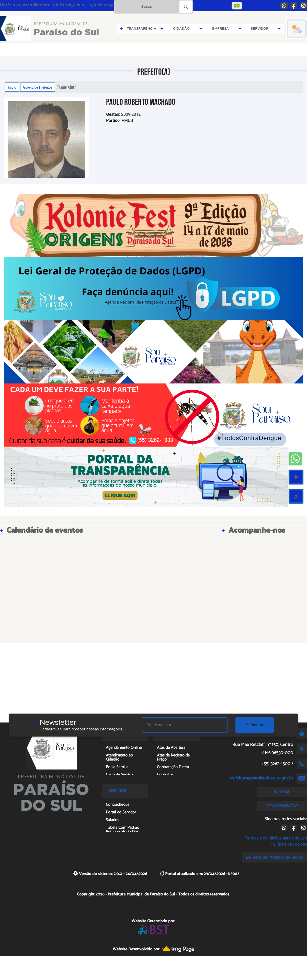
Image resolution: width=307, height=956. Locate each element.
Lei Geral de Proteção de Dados (274, 857)
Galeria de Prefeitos (37, 87)
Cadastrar (255, 724)
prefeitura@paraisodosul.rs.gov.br (261, 778)
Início (12, 87)
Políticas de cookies (289, 844)
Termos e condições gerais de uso (276, 838)
